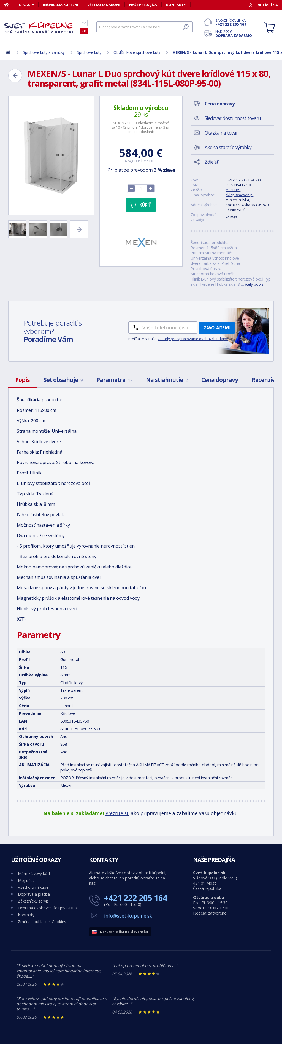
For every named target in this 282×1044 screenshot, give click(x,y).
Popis (22, 380)
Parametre (114, 380)
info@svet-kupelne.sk (128, 915)
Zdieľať (211, 162)
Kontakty (176, 4)
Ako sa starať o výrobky (228, 147)
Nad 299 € (233, 33)
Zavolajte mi (217, 328)
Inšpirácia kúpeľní (60, 4)
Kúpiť (145, 205)
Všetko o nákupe (103, 4)
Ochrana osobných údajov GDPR (47, 907)
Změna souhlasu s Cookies (42, 921)
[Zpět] (15, 75)
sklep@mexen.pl (239, 194)
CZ (84, 23)
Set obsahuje (63, 380)
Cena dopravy (219, 380)
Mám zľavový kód (34, 873)
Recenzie (263, 380)
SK (84, 31)
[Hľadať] (144, 26)
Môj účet (26, 880)
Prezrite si (116, 813)
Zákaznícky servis (33, 901)
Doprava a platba (34, 894)
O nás (24, 4)
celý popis (255, 284)
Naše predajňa (143, 4)
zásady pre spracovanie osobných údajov (193, 338)
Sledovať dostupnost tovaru (233, 118)
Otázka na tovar (221, 132)
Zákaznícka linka (233, 22)
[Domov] (9, 4)
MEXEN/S (233, 189)
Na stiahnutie (167, 380)
